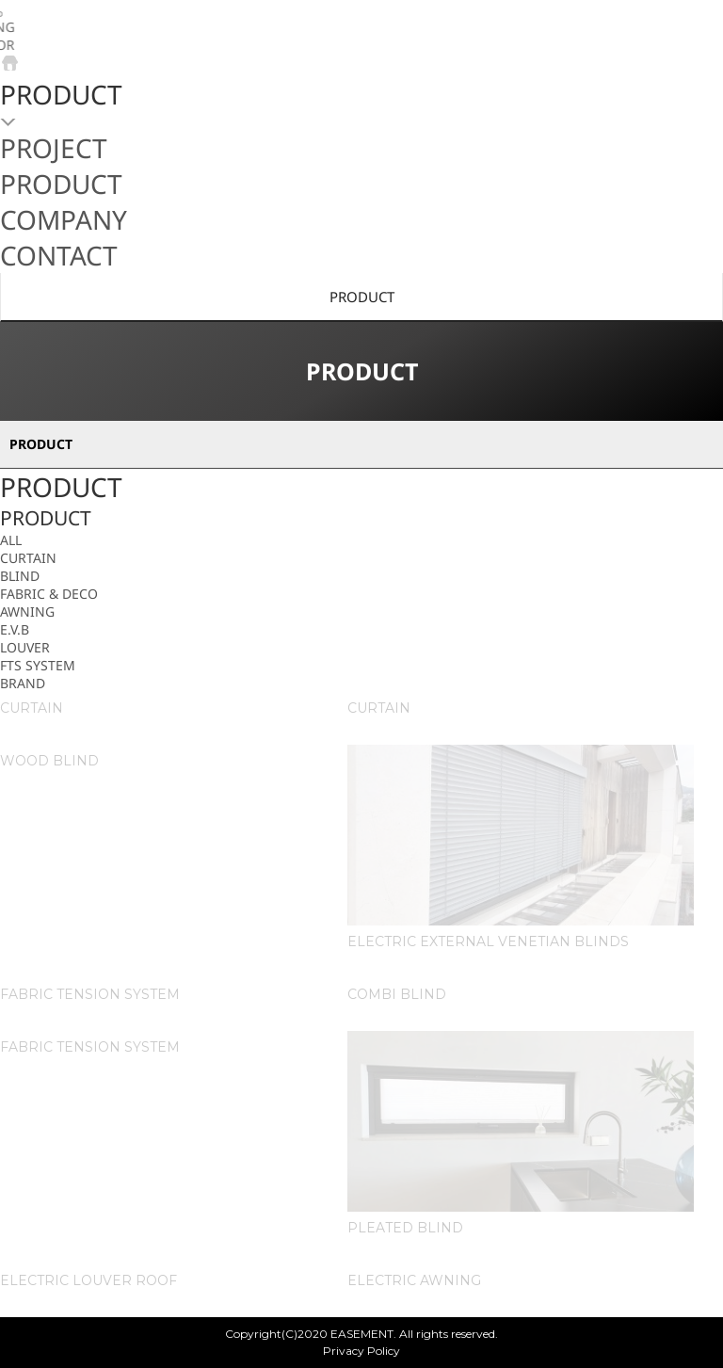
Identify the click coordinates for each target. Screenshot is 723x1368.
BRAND (22, 683)
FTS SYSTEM (37, 665)
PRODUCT (361, 296)
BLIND (20, 576)
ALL (11, 540)
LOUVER (25, 647)
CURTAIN (28, 558)
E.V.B (14, 629)
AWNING (27, 611)
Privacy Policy (361, 1351)
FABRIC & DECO (49, 594)
